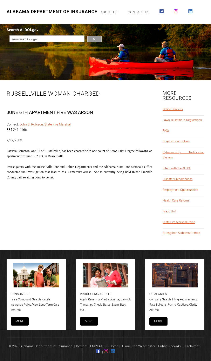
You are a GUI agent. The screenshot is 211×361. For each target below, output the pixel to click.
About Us (109, 12)
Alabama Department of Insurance (52, 11)
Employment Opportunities (180, 190)
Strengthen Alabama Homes (181, 233)
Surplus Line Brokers (176, 141)
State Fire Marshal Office (179, 222)
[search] (47, 39)
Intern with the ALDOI (177, 168)
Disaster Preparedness (178, 179)
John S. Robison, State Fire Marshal (45, 124)
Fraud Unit (169, 211)
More (19, 321)
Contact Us (139, 12)
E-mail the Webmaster (139, 346)
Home (114, 346)
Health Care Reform (176, 200)
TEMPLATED (97, 346)
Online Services (173, 109)
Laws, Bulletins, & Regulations (182, 120)
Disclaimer (192, 346)
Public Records (169, 346)
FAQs (166, 130)
